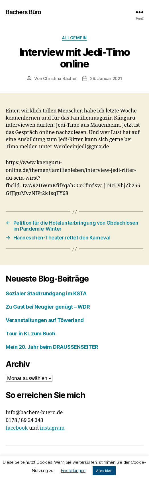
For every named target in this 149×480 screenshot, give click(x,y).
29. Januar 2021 (106, 78)
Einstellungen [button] (73, 470)
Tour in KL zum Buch (30, 334)
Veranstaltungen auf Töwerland (45, 320)
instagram (52, 428)
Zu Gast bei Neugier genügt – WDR (48, 307)
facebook (17, 428)
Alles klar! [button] (104, 470)
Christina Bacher (60, 78)
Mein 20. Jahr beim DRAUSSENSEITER (52, 347)
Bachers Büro (23, 12)
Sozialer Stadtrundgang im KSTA (46, 293)
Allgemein (74, 37)
